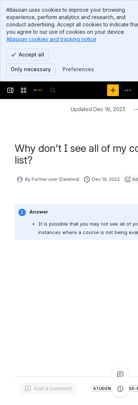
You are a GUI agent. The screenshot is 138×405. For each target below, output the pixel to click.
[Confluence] (38, 90)
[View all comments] (120, 374)
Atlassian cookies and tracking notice (51, 39)
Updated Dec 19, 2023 (98, 109)
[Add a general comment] (48, 388)
